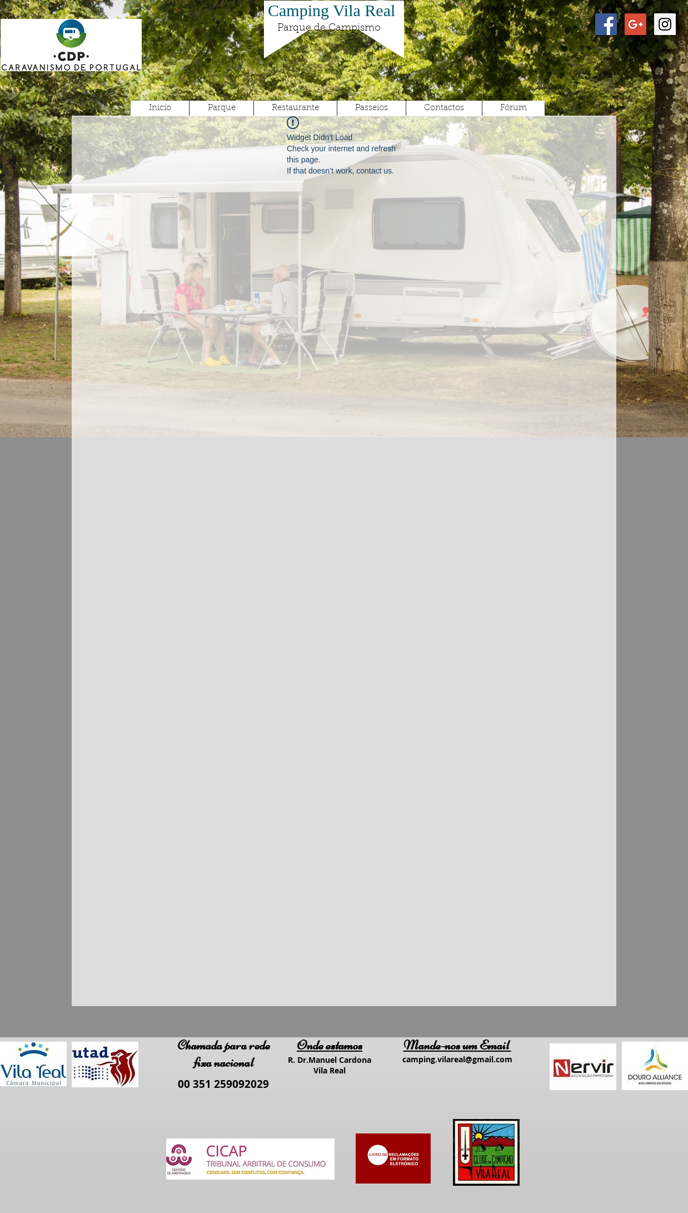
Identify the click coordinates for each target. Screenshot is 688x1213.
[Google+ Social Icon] (635, 24)
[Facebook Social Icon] (606, 24)
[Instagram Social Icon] (665, 24)
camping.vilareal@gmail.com (457, 1059)
